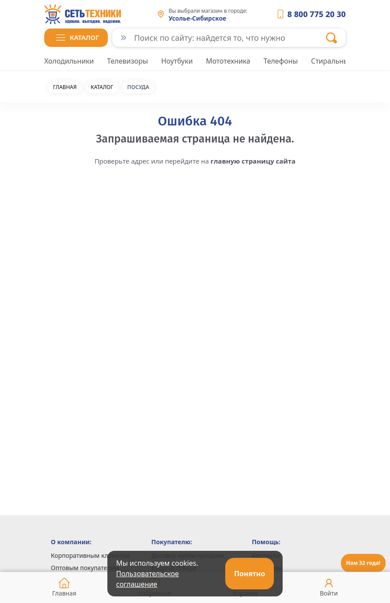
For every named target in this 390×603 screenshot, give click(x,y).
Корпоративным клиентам (90, 555)
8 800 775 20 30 (316, 14)
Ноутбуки (177, 61)
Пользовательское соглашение (147, 579)
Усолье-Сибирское (198, 18)
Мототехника (228, 61)
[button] (76, 38)
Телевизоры (127, 61)
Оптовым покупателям (85, 568)
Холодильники (69, 61)
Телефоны (280, 61)
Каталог (102, 87)
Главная (65, 87)
